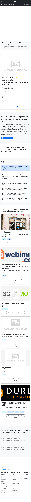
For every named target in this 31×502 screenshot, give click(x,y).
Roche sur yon (7, 44)
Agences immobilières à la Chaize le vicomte (12, 449)
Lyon (2, 477)
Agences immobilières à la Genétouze (11, 438)
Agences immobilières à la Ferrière (10, 452)
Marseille (3, 492)
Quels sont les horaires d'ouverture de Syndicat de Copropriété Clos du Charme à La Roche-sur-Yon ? (14, 168)
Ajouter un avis (7, 138)
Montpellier (4, 483)
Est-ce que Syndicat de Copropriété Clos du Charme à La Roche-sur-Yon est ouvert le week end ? (14, 183)
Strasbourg (4, 486)
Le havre (14, 486)
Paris (13, 474)
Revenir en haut (5, 469)
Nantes (3, 481)
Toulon (14, 479)
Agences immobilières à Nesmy (9, 443)
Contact (26, 474)
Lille (2, 490)
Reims (14, 481)
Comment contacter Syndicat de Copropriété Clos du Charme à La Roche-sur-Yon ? (14, 194)
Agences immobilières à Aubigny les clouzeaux (13, 440)
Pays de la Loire (9, 43)
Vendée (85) (18, 43)
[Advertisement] (15, 24)
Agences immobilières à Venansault (10, 445)
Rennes (14, 477)
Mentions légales (26, 477)
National (3, 474)
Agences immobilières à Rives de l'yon (11, 436)
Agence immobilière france (12, 2)
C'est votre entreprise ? (23, 106)
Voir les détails (10, 242)
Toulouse (3, 479)
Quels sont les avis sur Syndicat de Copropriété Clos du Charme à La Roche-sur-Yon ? (14, 199)
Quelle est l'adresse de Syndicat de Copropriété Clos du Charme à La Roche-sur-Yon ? (14, 189)
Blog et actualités (24, 4)
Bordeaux (3, 488)
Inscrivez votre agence (8, 4)
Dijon (13, 488)
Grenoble (14, 490)
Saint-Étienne (15, 483)
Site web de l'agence (19, 242)
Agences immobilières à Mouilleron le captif (12, 447)
